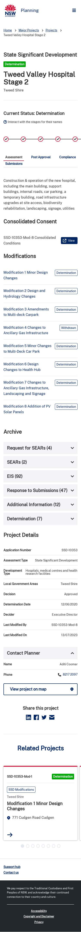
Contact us (11, 872)
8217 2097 (70, 674)
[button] (22, 846)
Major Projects (29, 30)
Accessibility (39, 911)
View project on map (28, 689)
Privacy (38, 922)
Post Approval (41, 157)
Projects (51, 30)
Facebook (36, 717)
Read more (10, 835)
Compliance (67, 157)
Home (7, 30)
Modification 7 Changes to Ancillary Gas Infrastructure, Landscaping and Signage (26, 388)
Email (51, 717)
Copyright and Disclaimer (39, 916)
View (71, 240)
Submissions (13, 163)
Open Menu (75, 10)
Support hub (11, 867)
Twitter (44, 717)
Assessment (13, 157)
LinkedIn (28, 717)
